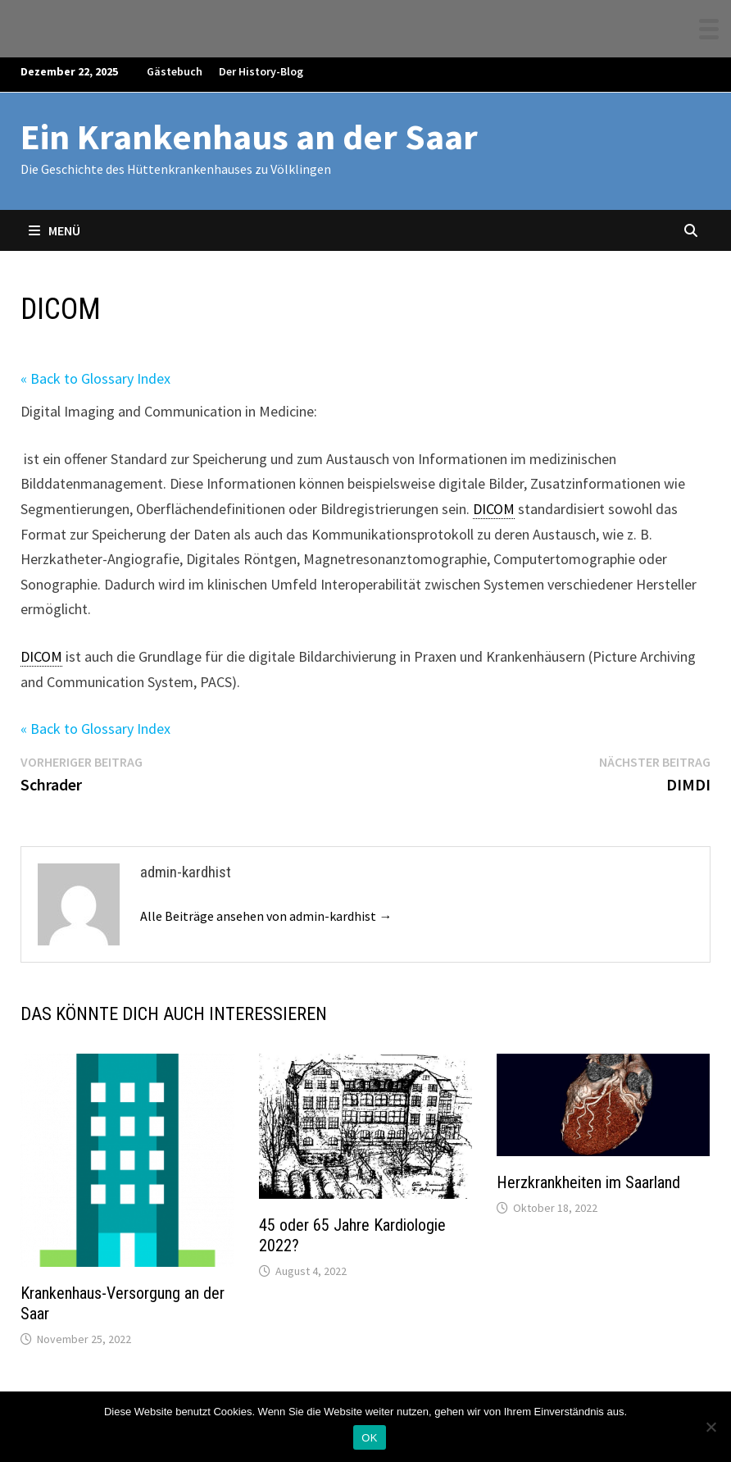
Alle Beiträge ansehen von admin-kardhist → (266, 916)
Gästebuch (174, 71)
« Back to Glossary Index (95, 378)
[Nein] (710, 1427)
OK (369, 1438)
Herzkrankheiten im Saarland (588, 1182)
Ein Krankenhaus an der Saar (249, 136)
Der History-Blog (261, 71)
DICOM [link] (494, 508)
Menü (54, 230)
